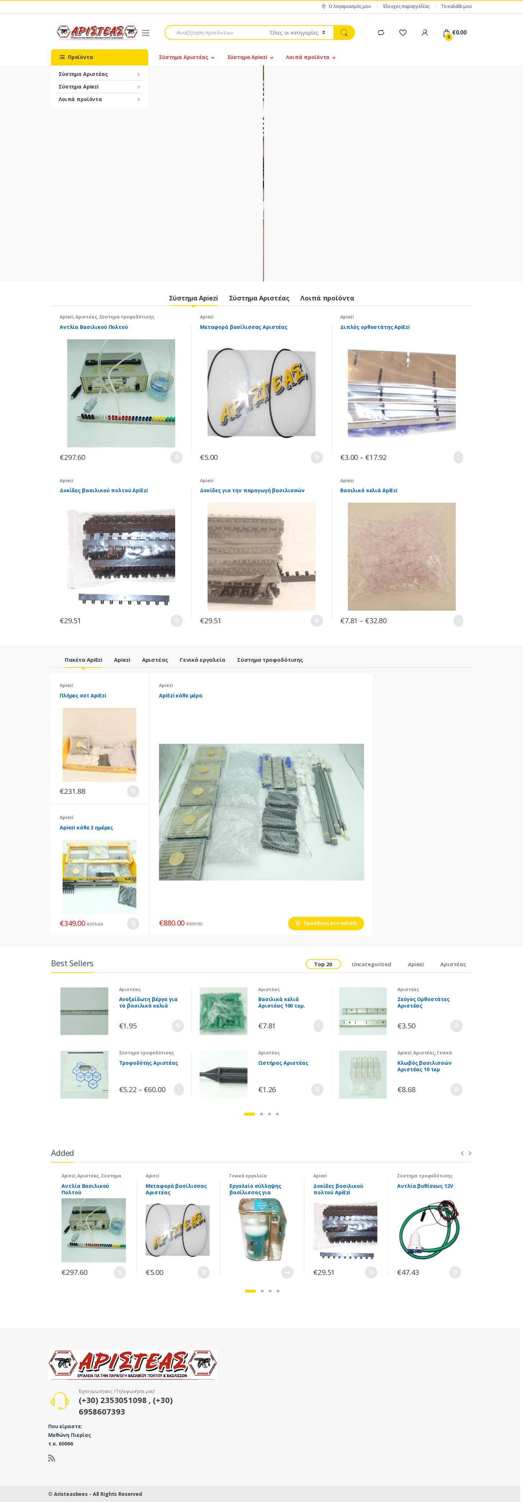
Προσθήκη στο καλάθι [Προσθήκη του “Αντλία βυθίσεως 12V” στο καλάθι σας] (454, 1272)
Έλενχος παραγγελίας (406, 6)
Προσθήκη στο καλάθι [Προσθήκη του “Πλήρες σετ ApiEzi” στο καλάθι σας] (132, 791)
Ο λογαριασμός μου (346, 6)
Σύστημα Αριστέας (83, 74)
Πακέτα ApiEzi (83, 659)
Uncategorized (371, 964)
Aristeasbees (71, 1493)
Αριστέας (86, 317)
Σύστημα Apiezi (79, 86)
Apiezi (66, 317)
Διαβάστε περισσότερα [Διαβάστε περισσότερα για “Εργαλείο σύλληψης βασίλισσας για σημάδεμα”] (287, 1272)
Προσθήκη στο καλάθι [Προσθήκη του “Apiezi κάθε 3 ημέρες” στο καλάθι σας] (132, 924)
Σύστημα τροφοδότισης (126, 317)
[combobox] (213, 32)
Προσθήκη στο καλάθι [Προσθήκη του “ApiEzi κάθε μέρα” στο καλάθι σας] (330, 923)
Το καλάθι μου (456, 6)
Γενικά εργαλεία (202, 659)
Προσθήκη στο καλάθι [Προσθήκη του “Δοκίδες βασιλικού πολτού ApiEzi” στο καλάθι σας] (176, 621)
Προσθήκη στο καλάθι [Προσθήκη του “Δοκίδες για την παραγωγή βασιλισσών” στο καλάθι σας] (316, 621)
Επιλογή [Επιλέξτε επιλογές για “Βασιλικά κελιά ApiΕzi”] (456, 621)
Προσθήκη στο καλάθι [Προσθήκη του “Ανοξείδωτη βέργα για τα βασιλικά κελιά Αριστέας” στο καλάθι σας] (177, 1026)
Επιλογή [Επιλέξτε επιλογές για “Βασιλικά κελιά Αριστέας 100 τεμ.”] (316, 1026)
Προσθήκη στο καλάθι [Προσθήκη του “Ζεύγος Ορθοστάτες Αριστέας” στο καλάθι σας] (456, 1026)
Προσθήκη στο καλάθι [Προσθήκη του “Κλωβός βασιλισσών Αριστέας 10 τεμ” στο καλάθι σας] (456, 1089)
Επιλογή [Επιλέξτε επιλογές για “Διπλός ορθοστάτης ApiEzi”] (456, 457)
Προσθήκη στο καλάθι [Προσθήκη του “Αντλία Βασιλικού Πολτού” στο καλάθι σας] (176, 457)
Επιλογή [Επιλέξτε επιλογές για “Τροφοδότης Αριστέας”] (177, 1089)
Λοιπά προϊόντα (80, 99)
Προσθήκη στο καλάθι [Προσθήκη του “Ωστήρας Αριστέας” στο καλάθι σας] (316, 1089)
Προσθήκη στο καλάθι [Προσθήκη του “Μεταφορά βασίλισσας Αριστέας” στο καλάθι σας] (316, 457)
